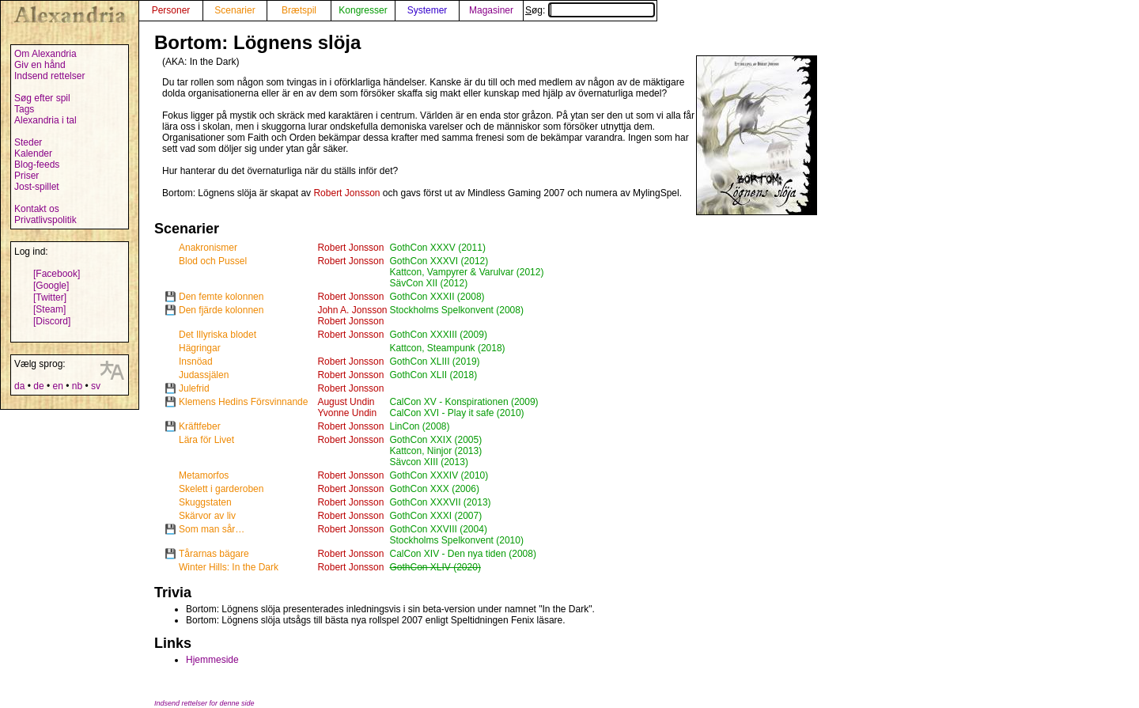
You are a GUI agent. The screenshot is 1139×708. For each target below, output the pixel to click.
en (57, 386)
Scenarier (234, 10)
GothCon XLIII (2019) (434, 361)
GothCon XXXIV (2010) (438, 475)
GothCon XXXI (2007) (435, 515)
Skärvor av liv (207, 515)
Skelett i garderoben (221, 488)
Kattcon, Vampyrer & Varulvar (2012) (466, 272)
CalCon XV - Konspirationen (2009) (463, 401)
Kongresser (363, 10)
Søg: (590, 10)
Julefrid (194, 388)
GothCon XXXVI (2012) (438, 261)
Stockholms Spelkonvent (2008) (456, 310)
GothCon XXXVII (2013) (439, 502)
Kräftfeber (200, 426)
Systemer (427, 10)
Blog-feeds (36, 164)
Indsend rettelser (49, 75)
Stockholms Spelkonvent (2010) (456, 540)
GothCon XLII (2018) (433, 375)
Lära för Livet (206, 439)
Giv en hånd (40, 64)
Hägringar (200, 348)
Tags (24, 109)
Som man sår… (211, 529)
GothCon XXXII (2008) (436, 296)
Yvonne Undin (347, 412)
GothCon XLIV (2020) (434, 567)
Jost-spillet (36, 186)
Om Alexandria (45, 53)
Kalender (33, 153)
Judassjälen (204, 375)
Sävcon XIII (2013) (428, 462)
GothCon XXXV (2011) (437, 247)
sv (95, 386)
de (38, 386)
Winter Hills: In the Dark (228, 567)
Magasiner (491, 10)
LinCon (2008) (419, 426)
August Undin (345, 401)
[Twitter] (49, 297)
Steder (28, 142)
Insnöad (196, 361)
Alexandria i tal (45, 120)
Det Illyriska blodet (217, 334)
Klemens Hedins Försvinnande (243, 401)
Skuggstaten (205, 502)
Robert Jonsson (346, 193)
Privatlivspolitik (45, 219)
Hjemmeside (212, 659)
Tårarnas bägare (214, 553)
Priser (26, 175)
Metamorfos (204, 475)
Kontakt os (36, 208)
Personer (171, 10)
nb (77, 386)
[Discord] (51, 321)
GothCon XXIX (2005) (435, 439)
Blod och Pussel (213, 261)
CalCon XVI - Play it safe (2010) (456, 412)
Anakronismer (208, 247)
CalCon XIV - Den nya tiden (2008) (462, 553)
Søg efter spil (42, 98)
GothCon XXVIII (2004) (437, 529)
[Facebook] (56, 273)
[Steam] (49, 309)
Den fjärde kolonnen (221, 310)
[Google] (51, 285)
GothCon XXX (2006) (434, 488)
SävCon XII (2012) (428, 283)
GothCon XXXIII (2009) (437, 334)
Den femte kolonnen (221, 296)
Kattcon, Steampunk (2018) (447, 348)
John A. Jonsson (352, 310)
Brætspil (299, 10)
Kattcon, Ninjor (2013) (435, 450)
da (19, 386)
